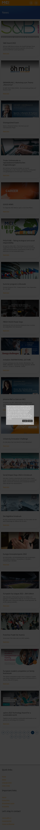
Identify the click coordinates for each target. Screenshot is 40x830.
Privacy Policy (27, 423)
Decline (30, 421)
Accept (24, 421)
